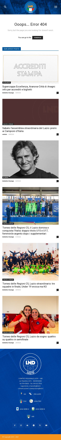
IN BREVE (5, 177)
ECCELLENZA (6, 82)
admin (4, 134)
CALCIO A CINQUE (8, 124)
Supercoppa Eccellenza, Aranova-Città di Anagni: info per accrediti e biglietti (28, 88)
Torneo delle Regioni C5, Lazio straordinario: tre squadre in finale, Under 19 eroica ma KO (28, 285)
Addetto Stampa (8, 93)
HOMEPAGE (37, 37)
